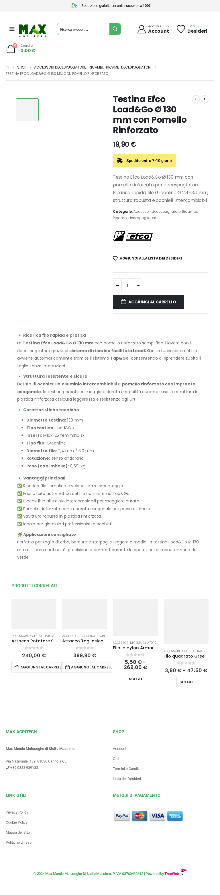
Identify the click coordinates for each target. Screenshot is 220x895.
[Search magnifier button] (115, 29)
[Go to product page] (34, 614)
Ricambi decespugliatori (134, 217)
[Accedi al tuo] (153, 29)
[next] (205, 99)
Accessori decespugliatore (156, 211)
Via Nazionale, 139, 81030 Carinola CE (36, 761)
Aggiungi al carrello (152, 302)
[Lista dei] (191, 29)
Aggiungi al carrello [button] (41, 667)
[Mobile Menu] (12, 29)
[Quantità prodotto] (127, 285)
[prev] (196, 99)
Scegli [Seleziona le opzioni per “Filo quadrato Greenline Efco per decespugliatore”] (186, 682)
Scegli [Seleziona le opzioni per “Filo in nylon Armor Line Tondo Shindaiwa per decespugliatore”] (135, 678)
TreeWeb (175, 873)
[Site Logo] (32, 31)
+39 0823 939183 (22, 767)
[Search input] (83, 29)
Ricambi (189, 211)
